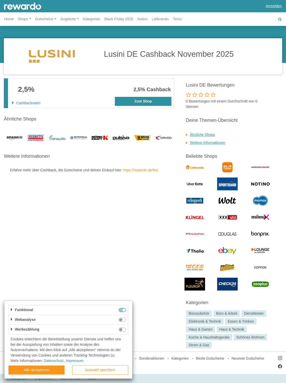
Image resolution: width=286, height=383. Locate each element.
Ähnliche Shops (202, 135)
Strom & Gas (199, 345)
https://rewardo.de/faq (140, 170)
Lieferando (160, 19)
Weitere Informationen (207, 143)
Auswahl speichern (100, 370)
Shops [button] (23, 19)
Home (9, 19)
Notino (142, 19)
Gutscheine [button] (44, 19)
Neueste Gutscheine (248, 358)
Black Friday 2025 (118, 19)
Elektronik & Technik (205, 321)
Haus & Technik (231, 329)
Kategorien (91, 19)
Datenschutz (54, 361)
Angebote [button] (68, 19)
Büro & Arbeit (226, 313)
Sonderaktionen (151, 358)
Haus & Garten (201, 329)
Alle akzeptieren (36, 370)
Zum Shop (143, 101)
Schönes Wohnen (250, 337)
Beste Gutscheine (210, 358)
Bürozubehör (199, 313)
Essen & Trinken (241, 321)
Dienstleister (254, 313)
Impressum (75, 361)
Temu (177, 19)
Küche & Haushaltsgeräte (209, 337)
